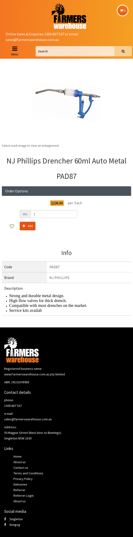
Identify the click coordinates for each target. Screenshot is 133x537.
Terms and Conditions (28, 473)
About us (19, 462)
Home (17, 456)
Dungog (12, 525)
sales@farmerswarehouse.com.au (32, 39)
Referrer (19, 490)
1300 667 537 (13, 406)
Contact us (20, 468)
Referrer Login (23, 495)
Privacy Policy (23, 479)
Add (27, 226)
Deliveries (20, 484)
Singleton (13, 519)
